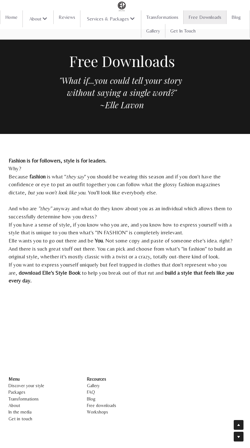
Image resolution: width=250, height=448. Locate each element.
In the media (20, 412)
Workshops (98, 412)
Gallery (153, 30)
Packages (16, 392)
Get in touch (20, 418)
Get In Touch (183, 30)
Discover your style (26, 385)
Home (11, 17)
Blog (236, 17)
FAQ (92, 392)
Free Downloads (204, 17)
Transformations (162, 17)
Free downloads (103, 405)
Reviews (67, 17)
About (14, 405)
